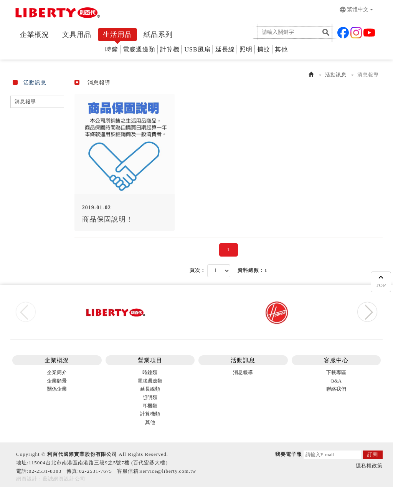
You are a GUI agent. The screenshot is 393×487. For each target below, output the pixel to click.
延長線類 (150, 389)
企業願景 (57, 381)
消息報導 (25, 101)
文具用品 (76, 34)
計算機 (170, 49)
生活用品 (117, 34)
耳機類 (149, 406)
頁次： (198, 270)
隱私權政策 (369, 466)
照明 (246, 49)
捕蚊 (263, 49)
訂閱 (372, 454)
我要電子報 (288, 454)
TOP (381, 280)
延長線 (225, 49)
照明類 (149, 397)
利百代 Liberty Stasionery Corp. (56, 14)
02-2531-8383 (45, 471)
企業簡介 (57, 372)
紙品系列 (158, 34)
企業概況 (34, 34)
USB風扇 (197, 49)
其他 (281, 49)
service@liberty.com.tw (168, 471)
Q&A (336, 381)
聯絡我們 (336, 389)
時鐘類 (149, 372)
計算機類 (150, 414)
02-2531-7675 (95, 471)
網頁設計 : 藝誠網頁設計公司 (51, 479)
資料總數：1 (253, 270)
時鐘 (111, 49)
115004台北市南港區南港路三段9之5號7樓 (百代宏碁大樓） (100, 462)
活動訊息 (336, 75)
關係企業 (57, 389)
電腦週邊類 (139, 49)
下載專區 (336, 372)
